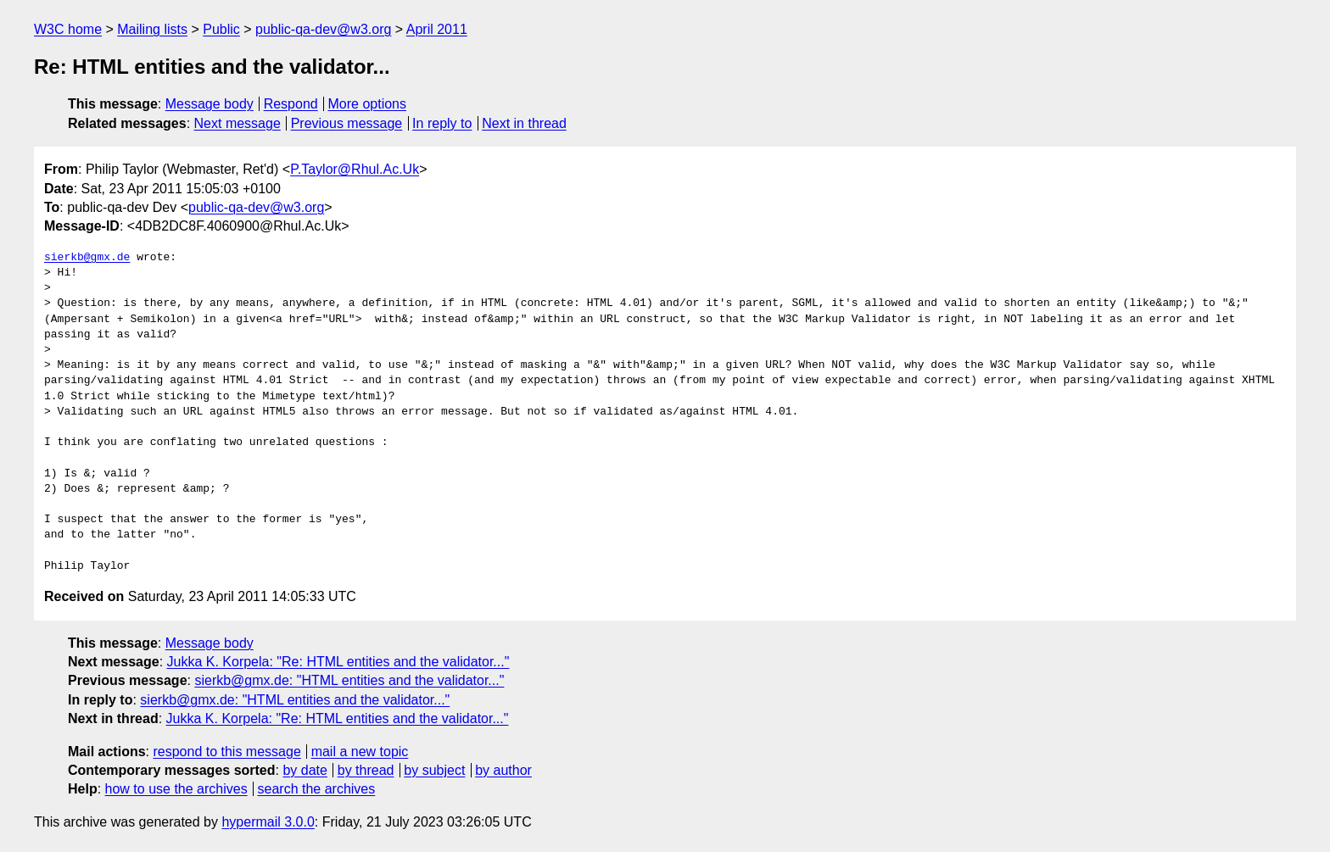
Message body (209, 104)
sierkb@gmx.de (87, 257)
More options (367, 104)
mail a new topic (360, 751)
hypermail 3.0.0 (267, 822)
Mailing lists (152, 29)
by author (503, 770)
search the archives (317, 789)
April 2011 (436, 29)
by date (304, 770)
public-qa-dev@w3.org (323, 29)
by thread (366, 770)
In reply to (442, 123)
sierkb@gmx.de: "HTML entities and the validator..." (349, 680)
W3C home (68, 29)
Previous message (347, 123)
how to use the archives (176, 789)
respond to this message (226, 751)
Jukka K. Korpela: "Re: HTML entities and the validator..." (338, 661)
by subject (434, 770)
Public (221, 29)
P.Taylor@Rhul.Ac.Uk (354, 169)
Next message (237, 123)
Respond (291, 104)
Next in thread (524, 123)
